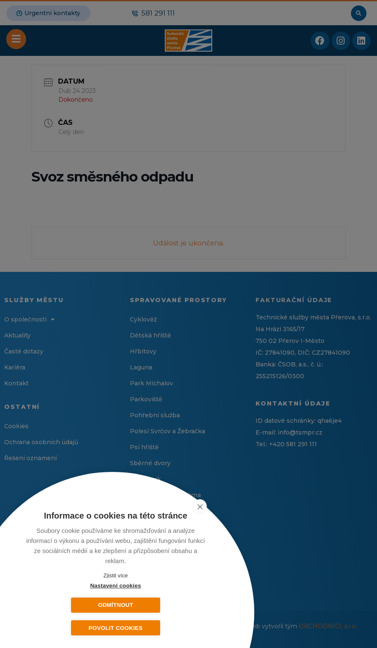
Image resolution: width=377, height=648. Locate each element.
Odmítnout (157, 605)
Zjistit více (115, 575)
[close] (205, 506)
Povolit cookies (115, 628)
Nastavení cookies (73, 605)
